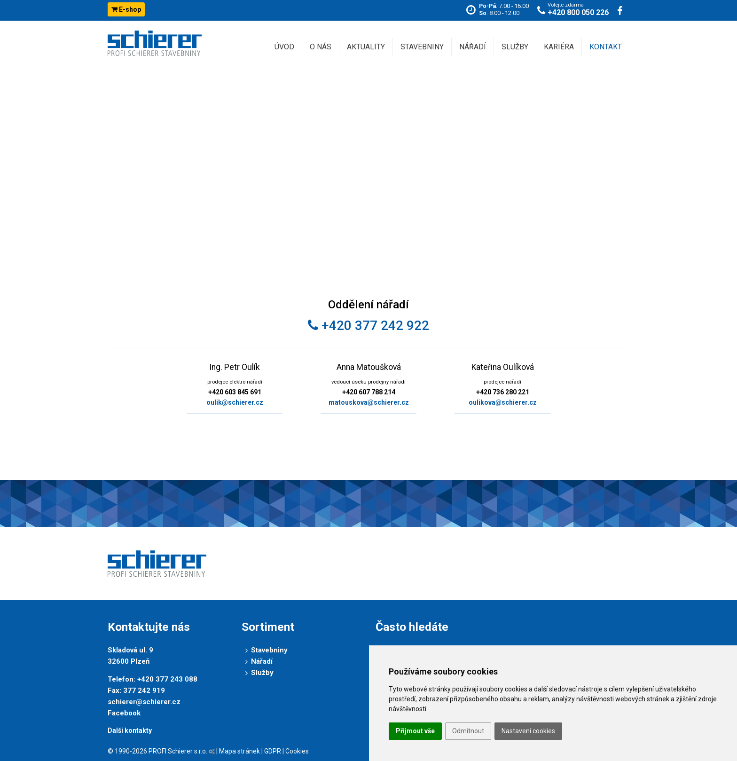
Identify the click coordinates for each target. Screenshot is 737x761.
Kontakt (605, 46)
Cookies (297, 751)
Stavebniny (422, 46)
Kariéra (559, 46)
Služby (515, 46)
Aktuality (366, 46)
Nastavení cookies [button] (528, 731)
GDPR (272, 751)
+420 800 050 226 (578, 12)
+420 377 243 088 (167, 679)
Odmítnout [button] (468, 731)
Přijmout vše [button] (415, 731)
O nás (320, 46)
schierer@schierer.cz (144, 702)
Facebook (124, 713)
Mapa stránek (239, 751)
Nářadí (472, 46)
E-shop (126, 9)
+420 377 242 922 (368, 325)
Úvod (284, 46)
